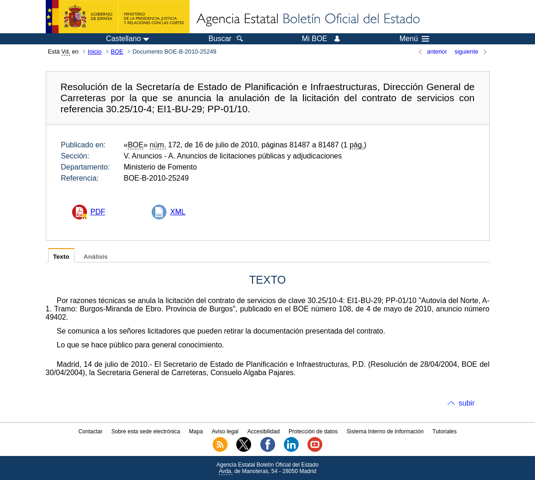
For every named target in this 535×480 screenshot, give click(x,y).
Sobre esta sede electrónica (145, 431)
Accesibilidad (263, 431)
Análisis (96, 256)
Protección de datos (313, 431)
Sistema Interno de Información (385, 431)
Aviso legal (225, 431)
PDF (98, 212)
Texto (61, 256)
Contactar (90, 431)
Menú (414, 39)
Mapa (196, 431)
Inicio (95, 51)
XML (177, 212)
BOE (117, 51)
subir (467, 403)
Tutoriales (444, 431)
